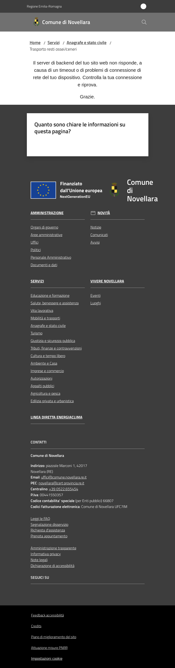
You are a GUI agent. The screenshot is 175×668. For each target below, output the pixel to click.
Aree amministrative (46, 234)
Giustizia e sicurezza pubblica (53, 340)
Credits (36, 626)
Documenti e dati (44, 265)
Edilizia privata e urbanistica (52, 401)
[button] (144, 22)
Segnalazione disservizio (49, 524)
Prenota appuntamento (49, 536)
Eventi (95, 295)
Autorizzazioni (41, 378)
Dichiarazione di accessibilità (52, 565)
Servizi (54, 42)
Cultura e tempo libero (48, 355)
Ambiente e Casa (44, 363)
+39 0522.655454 (63, 489)
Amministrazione (47, 213)
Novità (104, 213)
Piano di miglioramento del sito (53, 637)
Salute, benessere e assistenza (55, 303)
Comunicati (99, 234)
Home (35, 42)
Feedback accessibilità (47, 615)
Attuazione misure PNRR (49, 647)
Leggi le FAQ (40, 518)
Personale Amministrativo (51, 257)
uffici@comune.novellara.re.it (64, 477)
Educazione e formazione (50, 295)
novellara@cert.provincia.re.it (61, 483)
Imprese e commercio (47, 371)
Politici (36, 250)
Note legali (39, 560)
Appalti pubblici (42, 386)
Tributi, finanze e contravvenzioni (56, 348)
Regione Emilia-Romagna (44, 6)
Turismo (36, 333)
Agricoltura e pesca (45, 393)
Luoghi (95, 303)
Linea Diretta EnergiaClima (56, 417)
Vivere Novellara (107, 281)
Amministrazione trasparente (53, 548)
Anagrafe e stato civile (86, 42)
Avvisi (95, 242)
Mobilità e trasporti (45, 318)
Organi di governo (44, 227)
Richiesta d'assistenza (48, 530)
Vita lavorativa (42, 310)
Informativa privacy (46, 554)
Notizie (95, 227)
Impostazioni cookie (46, 658)
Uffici (34, 242)
